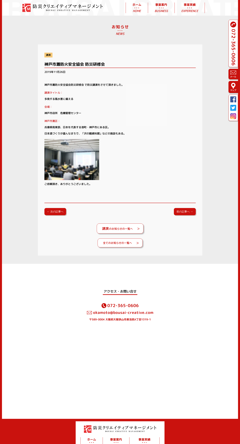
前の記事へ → (185, 211)
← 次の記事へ (55, 211)
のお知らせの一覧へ (117, 228)
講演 (48, 55)
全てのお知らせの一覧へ (117, 243)
